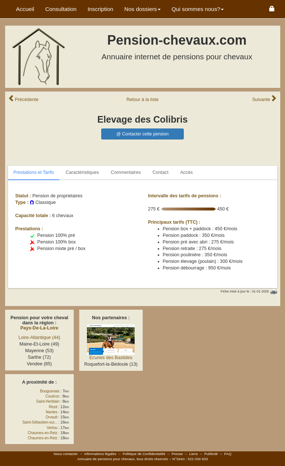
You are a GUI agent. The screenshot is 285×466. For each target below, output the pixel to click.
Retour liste (143, 99)
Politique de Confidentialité (144, 454)
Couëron (52, 396)
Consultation (61, 9)
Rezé (53, 407)
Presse (177, 454)
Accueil (25, 9)
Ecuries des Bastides (110, 357)
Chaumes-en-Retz (42, 433)
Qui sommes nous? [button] (198, 9)
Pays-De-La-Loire (39, 328)
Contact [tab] (160, 172)
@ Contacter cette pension (142, 134)
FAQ (227, 454)
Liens (193, 454)
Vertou (52, 428)
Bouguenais (49, 391)
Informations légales (100, 454)
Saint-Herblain (47, 401)
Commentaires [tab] (126, 172)
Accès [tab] (186, 172)
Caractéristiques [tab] (82, 172)
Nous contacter (66, 454)
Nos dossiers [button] (142, 9)
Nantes (52, 412)
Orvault (51, 417)
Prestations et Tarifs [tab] (34, 172)
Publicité (211, 454)
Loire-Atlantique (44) (39, 337)
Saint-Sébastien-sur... (40, 422)
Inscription (100, 9)
